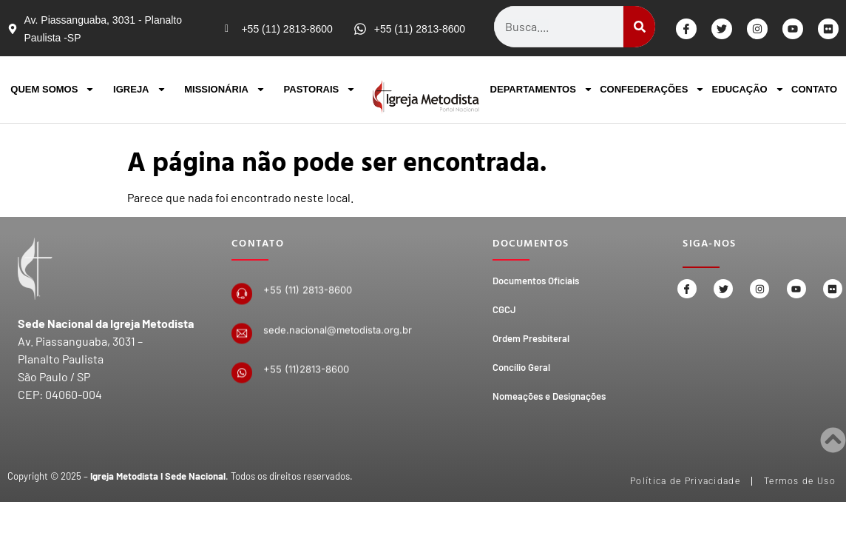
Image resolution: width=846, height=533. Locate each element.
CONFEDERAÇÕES (652, 89)
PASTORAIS (320, 89)
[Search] (639, 26)
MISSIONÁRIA (224, 89)
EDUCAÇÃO (748, 89)
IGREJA (139, 89)
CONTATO (814, 89)
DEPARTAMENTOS (541, 89)
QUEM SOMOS (52, 89)
